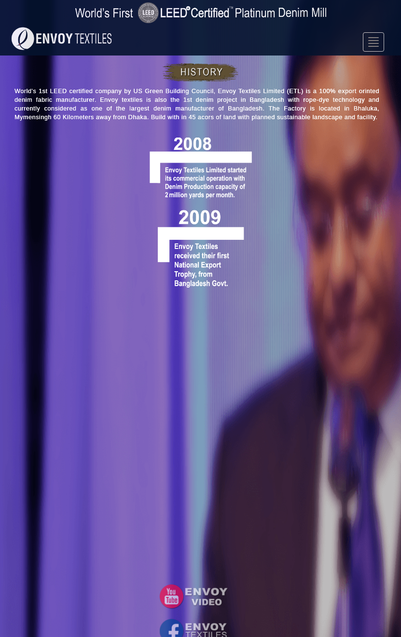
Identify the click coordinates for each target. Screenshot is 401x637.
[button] (193, 596)
